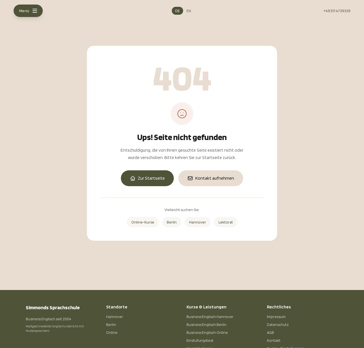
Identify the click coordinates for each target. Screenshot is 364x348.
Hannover (197, 222)
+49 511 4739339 (336, 10)
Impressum (276, 316)
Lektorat (226, 222)
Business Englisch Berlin (206, 324)
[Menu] (28, 11)
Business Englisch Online (207, 332)
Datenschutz (278, 324)
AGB (270, 332)
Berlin (172, 222)
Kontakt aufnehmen (210, 178)
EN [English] (189, 10)
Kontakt (274, 340)
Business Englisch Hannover (210, 316)
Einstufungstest (200, 340)
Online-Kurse (142, 222)
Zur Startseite (147, 178)
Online (111, 332)
